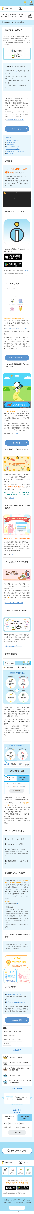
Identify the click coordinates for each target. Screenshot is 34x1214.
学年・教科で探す (25, 1117)
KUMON (17, 1208)
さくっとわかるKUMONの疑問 (14, 603)
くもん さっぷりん (13, 1173)
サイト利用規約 (6, 1203)
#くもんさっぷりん (9, 1039)
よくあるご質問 (16, 1020)
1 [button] (12, 1104)
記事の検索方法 (10, 144)
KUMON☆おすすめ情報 (13, 994)
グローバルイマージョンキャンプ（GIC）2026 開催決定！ (20, 1081)
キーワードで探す (9, 1117)
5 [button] (20, 1104)
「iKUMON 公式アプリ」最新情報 (18, 1062)
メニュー (25, 4)
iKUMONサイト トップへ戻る (14, 22)
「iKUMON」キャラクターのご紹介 (15, 151)
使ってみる (16, 443)
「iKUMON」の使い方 (15, 1057)
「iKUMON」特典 (10, 142)
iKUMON (7, 3)
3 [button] (16, 1104)
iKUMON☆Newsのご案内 (12, 149)
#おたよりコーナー (9, 1035)
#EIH (5, 1123)
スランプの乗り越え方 (13, 15)
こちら (26, 270)
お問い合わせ (26, 1200)
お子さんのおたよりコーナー (13, 646)
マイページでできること (12, 146)
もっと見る (18, 1132)
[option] (17, 1098)
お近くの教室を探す (17, 1150)
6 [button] (22, 1104)
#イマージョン (13, 1123)
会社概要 (6, 1200)
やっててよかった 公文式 (29, 15)
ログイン (25, 8)
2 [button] (14, 1104)
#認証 (19, 1039)
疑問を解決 (21, 15)
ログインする (16, 129)
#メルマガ (7, 1044)
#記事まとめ (17, 1031)
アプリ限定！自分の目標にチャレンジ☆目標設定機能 (20, 1069)
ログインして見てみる (16, 358)
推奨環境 (29, 1203)
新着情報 (8, 138)
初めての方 (8, 8)
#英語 (22, 1123)
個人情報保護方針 (19, 1203)
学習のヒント (5, 1173)
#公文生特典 (7, 1031)
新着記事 (28, 1173)
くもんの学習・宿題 (4, 15)
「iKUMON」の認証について (15, 120)
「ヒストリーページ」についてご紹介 (16, 328)
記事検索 (31, 4)
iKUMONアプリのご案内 (12, 140)
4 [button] (18, 1104)
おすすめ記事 (9, 153)
